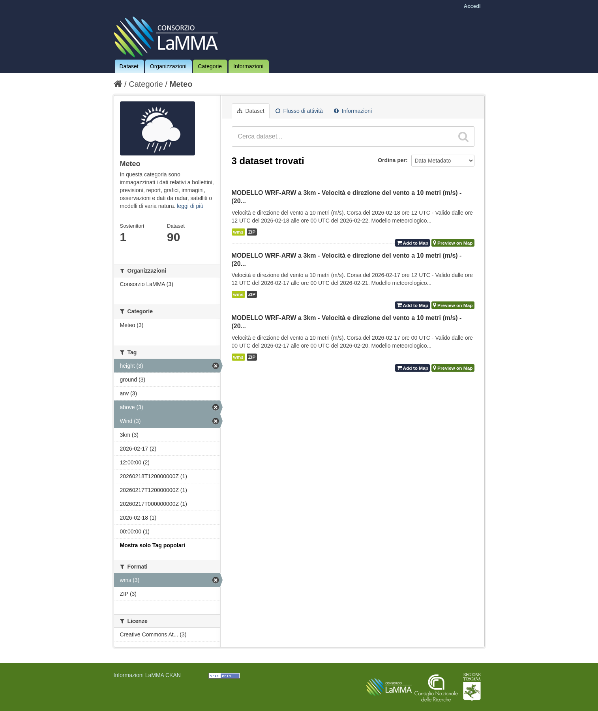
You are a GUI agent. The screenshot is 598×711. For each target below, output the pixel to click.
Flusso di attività (299, 111)
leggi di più (190, 206)
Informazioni (248, 66)
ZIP (251, 232)
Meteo (181, 84)
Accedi (472, 6)
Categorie (210, 66)
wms (238, 232)
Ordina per (392, 160)
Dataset (129, 66)
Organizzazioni (168, 66)
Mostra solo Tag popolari (152, 545)
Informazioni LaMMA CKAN (147, 675)
